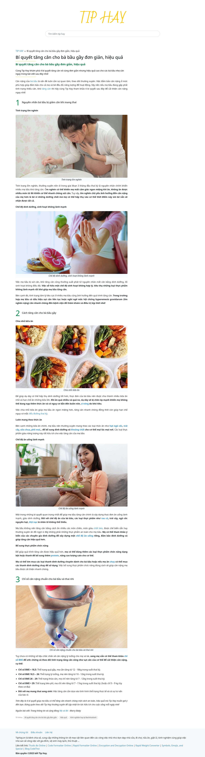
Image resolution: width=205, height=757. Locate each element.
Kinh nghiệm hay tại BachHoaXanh (83, 717)
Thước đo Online (37, 745)
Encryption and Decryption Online (116, 745)
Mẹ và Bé (63, 710)
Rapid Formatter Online (85, 745)
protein (55, 555)
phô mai (35, 429)
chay (112, 561)
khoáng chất (77, 429)
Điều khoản (36, 732)
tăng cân (46, 88)
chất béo (98, 528)
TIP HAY (19, 51)
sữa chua (25, 429)
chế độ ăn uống (84, 535)
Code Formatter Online (59, 745)
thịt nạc (33, 522)
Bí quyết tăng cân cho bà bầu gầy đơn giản (41, 717)
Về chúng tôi (22, 732)
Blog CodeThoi (32, 748)
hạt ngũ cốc (116, 425)
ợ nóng (85, 403)
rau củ (104, 518)
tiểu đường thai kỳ (38, 413)
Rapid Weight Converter (147, 745)
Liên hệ (48, 732)
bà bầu (33, 81)
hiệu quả (63, 717)
